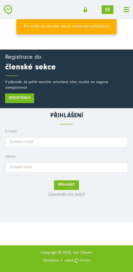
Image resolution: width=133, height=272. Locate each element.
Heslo (10, 157)
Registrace (19, 98)
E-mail (11, 132)
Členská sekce (85, 10)
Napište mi (107, 9)
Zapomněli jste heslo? (66, 195)
